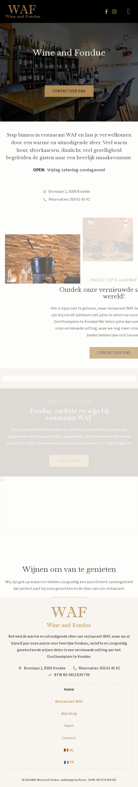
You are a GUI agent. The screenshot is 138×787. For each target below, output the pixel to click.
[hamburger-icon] (128, 11)
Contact (69, 738)
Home (69, 689)
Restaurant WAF (69, 701)
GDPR (91, 780)
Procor (82, 780)
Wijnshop (69, 713)
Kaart (69, 725)
